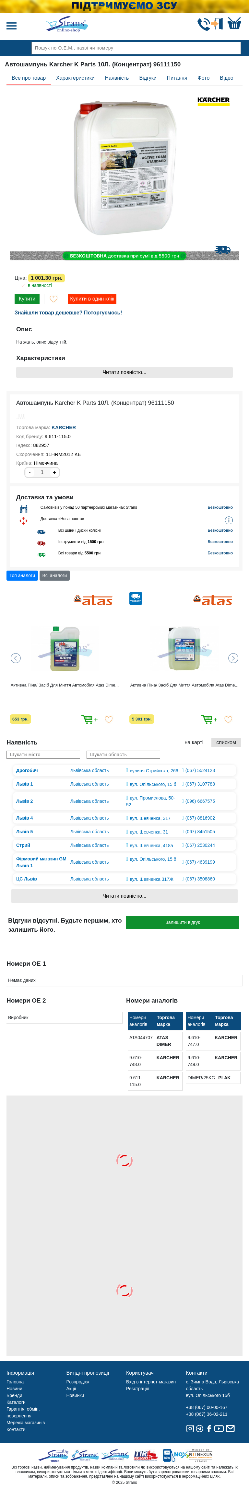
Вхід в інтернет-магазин (151, 1381)
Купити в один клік (92, 298)
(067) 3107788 (200, 784)
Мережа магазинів (25, 1422)
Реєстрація (137, 1388)
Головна (15, 1381)
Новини (14, 1388)
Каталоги (16, 1402)
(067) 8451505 (200, 831)
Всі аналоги (54, 575)
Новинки (75, 1395)
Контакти (15, 1429)
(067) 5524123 (200, 770)
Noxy (176, 1455)
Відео (226, 78)
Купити (27, 298)
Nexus (206, 1455)
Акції (71, 1388)
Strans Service (85, 1455)
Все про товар (29, 78)
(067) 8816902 (200, 818)
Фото (204, 78)
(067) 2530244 (200, 845)
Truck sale (55, 1455)
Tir (146, 1455)
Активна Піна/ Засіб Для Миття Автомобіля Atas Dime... (65, 685)
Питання (177, 78)
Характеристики (75, 78)
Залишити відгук (182, 922)
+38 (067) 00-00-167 (207, 1407)
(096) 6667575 (200, 801)
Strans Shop (116, 1455)
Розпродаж (77, 1381)
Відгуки (147, 78)
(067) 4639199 (200, 862)
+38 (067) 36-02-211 (207, 1414)
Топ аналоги (22, 575)
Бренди (14, 1395)
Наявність (117, 78)
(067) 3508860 (200, 878)
